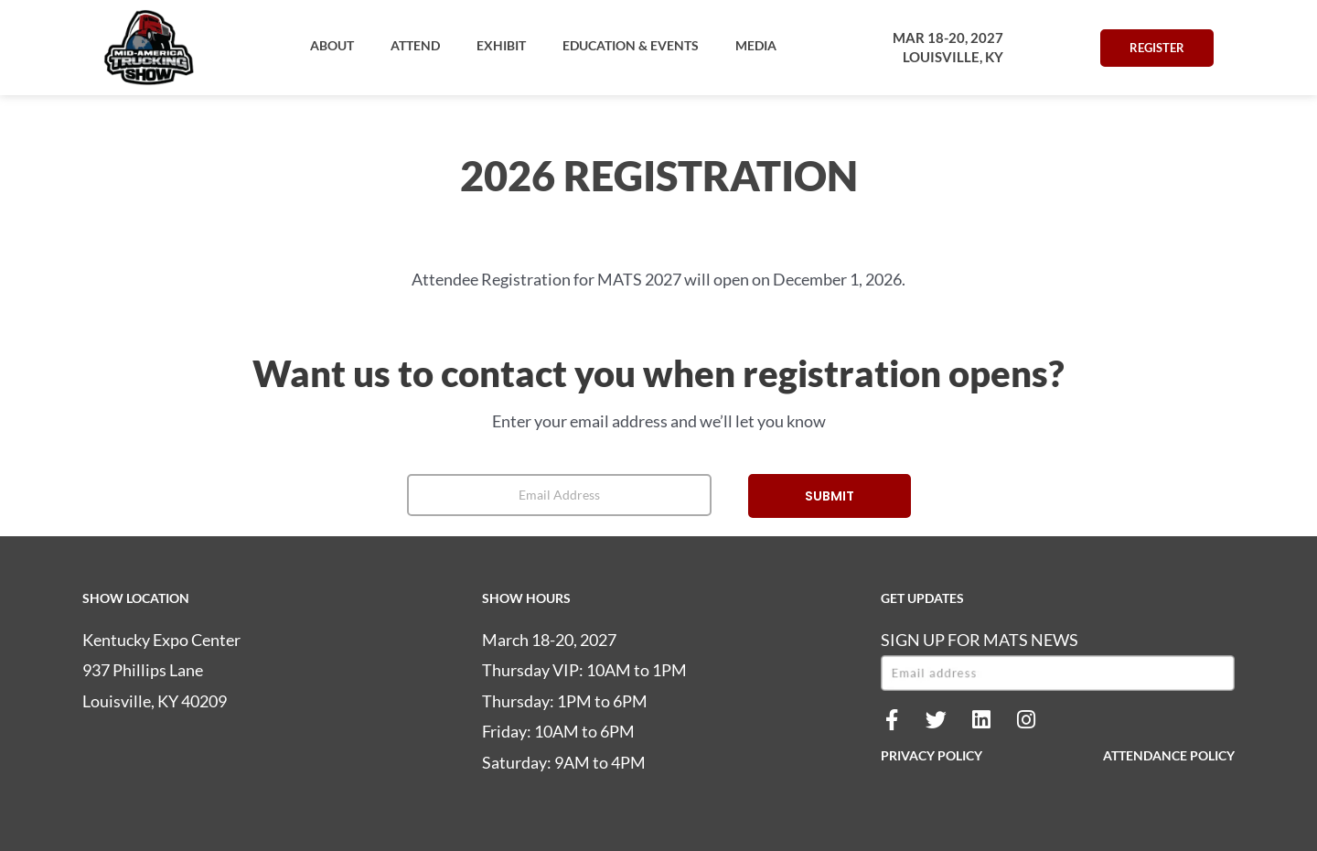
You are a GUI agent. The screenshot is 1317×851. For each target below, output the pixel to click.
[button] (332, 46)
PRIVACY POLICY (931, 755)
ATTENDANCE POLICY (1169, 755)
